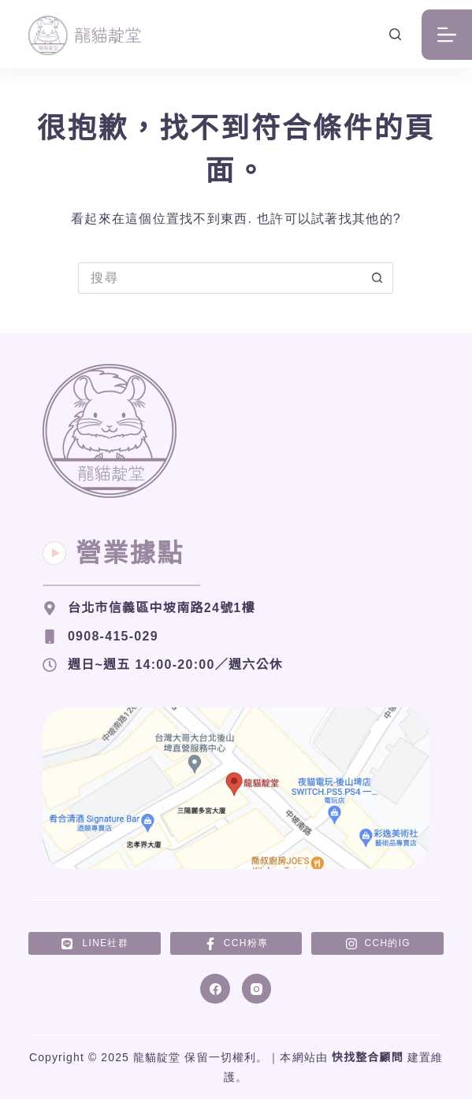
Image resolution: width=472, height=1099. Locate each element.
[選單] (447, 34)
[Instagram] (257, 989)
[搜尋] (395, 34)
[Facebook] (215, 989)
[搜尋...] (220, 278)
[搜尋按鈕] (377, 278)
